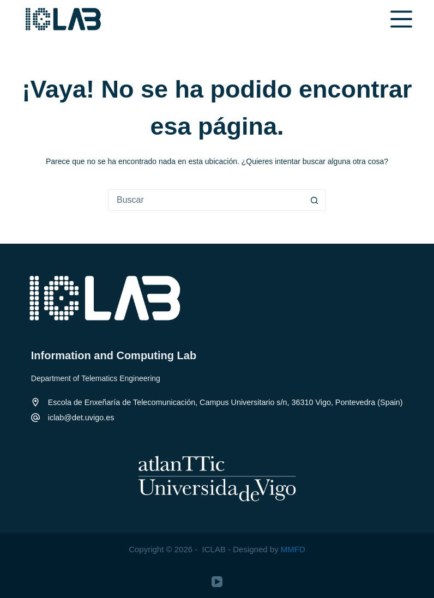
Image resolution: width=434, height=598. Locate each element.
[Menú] (401, 19)
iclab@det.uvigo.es (81, 417)
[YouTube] (217, 581)
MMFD (293, 549)
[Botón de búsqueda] (315, 200)
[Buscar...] (206, 200)
